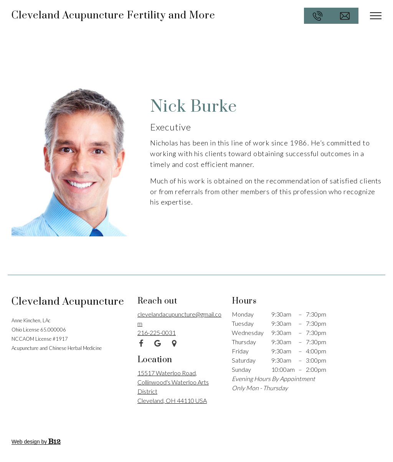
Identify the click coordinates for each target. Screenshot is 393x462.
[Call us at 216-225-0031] (317, 16)
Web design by (36, 442)
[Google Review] (158, 343)
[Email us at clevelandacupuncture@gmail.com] (344, 16)
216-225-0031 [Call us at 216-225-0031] (156, 332)
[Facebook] (141, 343)
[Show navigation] (375, 15)
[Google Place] (174, 343)
